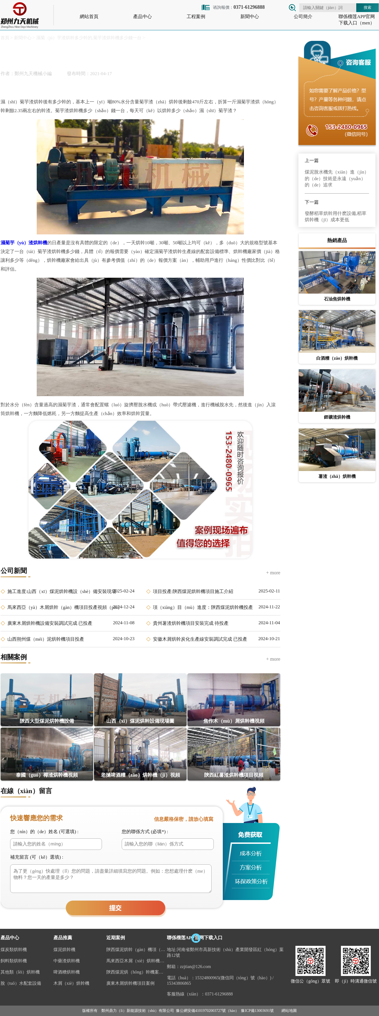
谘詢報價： (233, 7)
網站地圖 (289, 1011)
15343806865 (179, 983)
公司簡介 (303, 16)
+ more (273, 572)
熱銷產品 (337, 240)
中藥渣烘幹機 (66, 960)
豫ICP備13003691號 (257, 1011)
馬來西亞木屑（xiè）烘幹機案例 (136, 960)
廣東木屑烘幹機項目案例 (130, 983)
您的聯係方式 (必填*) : (145, 831)
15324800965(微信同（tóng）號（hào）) (233, 977)
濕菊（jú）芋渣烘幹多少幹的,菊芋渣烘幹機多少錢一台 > (90, 37)
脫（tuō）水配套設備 (21, 983)
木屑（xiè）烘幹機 (71, 983)
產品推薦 (62, 937)
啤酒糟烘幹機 (66, 972)
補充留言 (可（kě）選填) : (36, 857)
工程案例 (196, 16)
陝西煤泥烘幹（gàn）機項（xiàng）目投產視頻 (136, 949)
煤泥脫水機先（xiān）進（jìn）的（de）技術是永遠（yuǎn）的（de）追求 (337, 178)
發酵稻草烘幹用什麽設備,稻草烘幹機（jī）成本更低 (335, 216)
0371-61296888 (219, 994)
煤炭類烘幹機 (14, 949)
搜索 (367, 7)
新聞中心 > (24, 37)
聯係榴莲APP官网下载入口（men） (356, 19)
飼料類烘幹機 (14, 960)
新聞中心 (249, 16)
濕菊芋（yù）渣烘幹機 (24, 242)
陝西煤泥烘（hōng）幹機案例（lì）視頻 (136, 972)
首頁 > (7, 37)
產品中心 (142, 16)
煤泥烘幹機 (64, 949)
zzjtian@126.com (195, 966)
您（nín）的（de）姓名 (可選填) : (44, 831)
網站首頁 (89, 16)
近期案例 (115, 937)
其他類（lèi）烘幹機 (20, 972)
